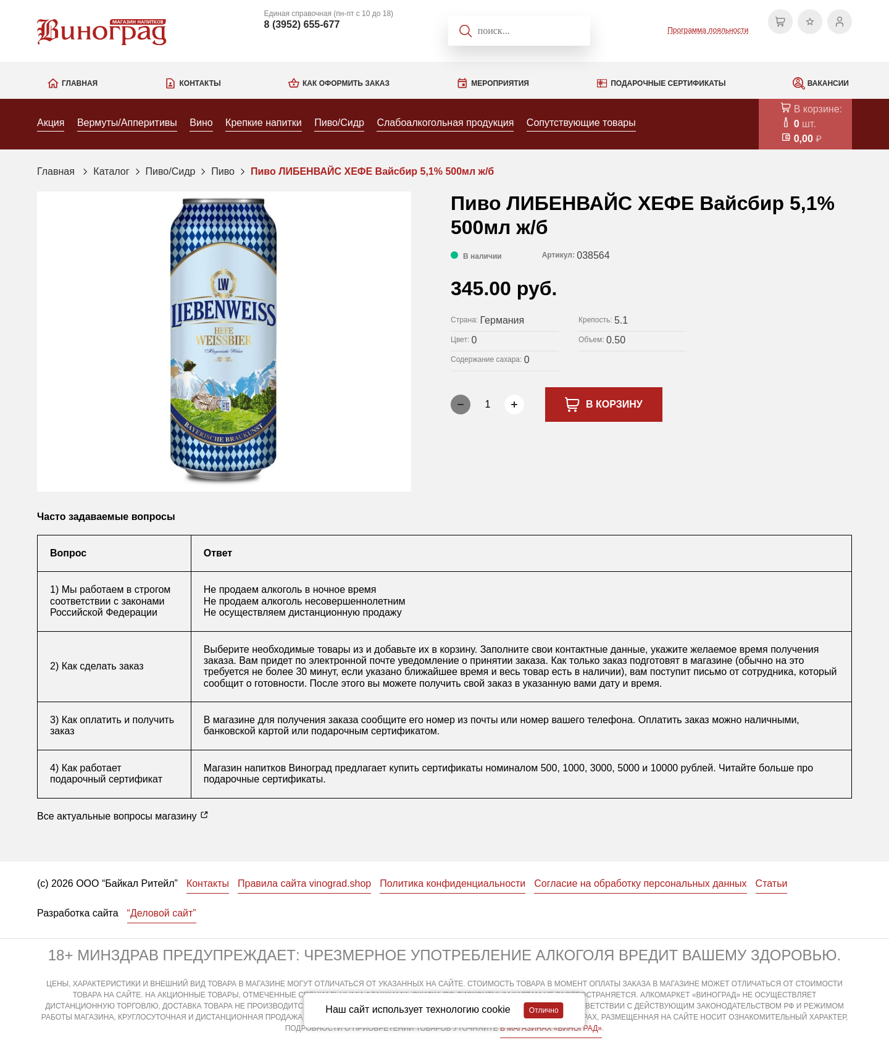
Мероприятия (500, 83)
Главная (80, 83)
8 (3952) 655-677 (302, 24)
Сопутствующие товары (581, 122)
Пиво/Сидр (339, 122)
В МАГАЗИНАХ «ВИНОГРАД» (551, 1028)
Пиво (223, 171)
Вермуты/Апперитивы (127, 122)
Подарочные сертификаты (668, 83)
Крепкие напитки (263, 122)
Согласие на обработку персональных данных (640, 883)
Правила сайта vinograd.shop (304, 883)
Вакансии (828, 83)
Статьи (772, 883)
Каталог (111, 171)
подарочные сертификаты (263, 779)
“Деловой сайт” (161, 913)
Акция (50, 122)
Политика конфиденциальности (452, 883)
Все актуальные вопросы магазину (123, 815)
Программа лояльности (707, 30)
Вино (201, 122)
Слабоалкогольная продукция (445, 122)
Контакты (199, 83)
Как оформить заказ (346, 83)
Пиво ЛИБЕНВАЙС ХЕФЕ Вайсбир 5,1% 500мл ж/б (372, 171)
